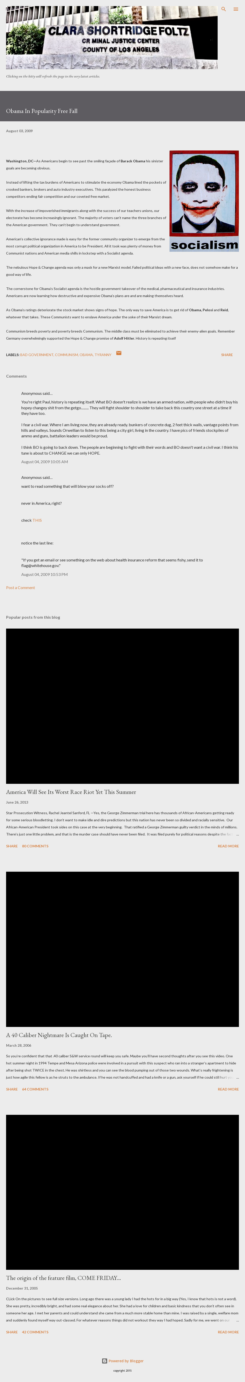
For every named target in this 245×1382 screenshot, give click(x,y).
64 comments (35, 1089)
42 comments (35, 1332)
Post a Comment (20, 587)
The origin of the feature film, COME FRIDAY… (63, 1278)
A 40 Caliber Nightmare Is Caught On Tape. (59, 1035)
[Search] (224, 9)
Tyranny (103, 355)
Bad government (36, 355)
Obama (86, 355)
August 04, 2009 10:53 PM (44, 574)
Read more (228, 846)
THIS (37, 520)
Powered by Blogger (123, 1360)
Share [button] (227, 355)
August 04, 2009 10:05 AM (44, 461)
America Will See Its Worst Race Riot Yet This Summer (71, 792)
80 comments (35, 846)
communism (66, 355)
